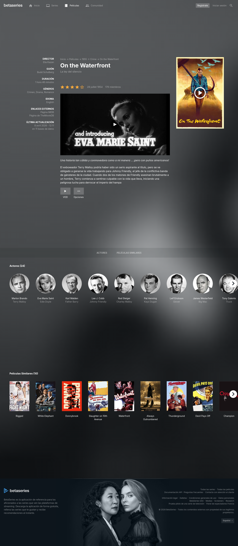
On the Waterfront (109, 59)
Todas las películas (225, 489)
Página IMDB (47, 112)
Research (230, 501)
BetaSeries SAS (197, 501)
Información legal (170, 498)
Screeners (219, 501)
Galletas (183, 498)
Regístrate (202, 5)
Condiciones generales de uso (202, 498)
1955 (84, 59)
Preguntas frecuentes (193, 492)
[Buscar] (231, 6)
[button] (19, 293)
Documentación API (173, 492)
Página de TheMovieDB (41, 115)
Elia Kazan (48, 62)
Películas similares (129, 252)
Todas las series (207, 489)
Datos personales (226, 498)
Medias (209, 501)
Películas (74, 59)
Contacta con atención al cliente (219, 492)
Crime (93, 59)
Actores (102, 252)
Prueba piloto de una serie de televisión (186, 504)
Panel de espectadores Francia (220, 504)
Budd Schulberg (45, 72)
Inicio (63, 59)
